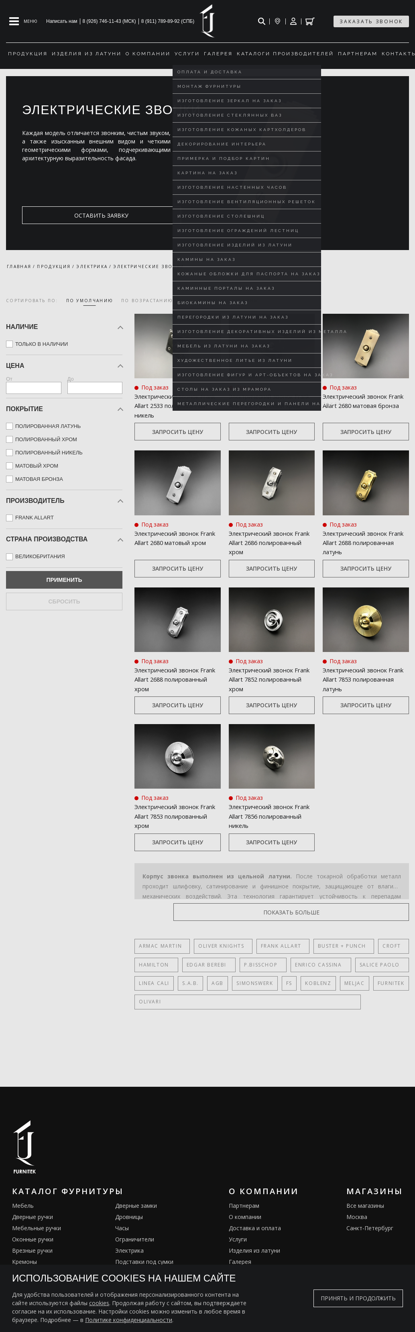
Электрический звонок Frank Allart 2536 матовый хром (271, 405)
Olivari (150, 1001)
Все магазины (365, 1205)
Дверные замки (136, 1205)
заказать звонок (371, 21)
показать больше (370, 912)
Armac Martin (160, 945)
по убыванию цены (229, 300)
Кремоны (24, 1261)
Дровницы (129, 1217)
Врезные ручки (32, 1250)
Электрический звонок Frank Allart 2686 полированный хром (271, 542)
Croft (377, 945)
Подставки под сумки (144, 1261)
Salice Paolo (360, 964)
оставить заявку (61, 215)
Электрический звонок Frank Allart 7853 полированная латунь (365, 679)
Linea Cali (154, 983)
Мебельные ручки (36, 1228)
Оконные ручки (32, 1239)
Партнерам (244, 1205)
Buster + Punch (331, 945)
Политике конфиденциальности (128, 1320)
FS (288, 983)
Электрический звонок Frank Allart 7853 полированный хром (176, 815)
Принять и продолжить (358, 1298)
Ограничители (134, 1239)
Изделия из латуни (254, 1250)
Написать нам (61, 21)
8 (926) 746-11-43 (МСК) (109, 21)
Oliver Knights (217, 945)
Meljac (354, 983)
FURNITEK (389, 983)
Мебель (23, 1205)
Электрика (129, 1250)
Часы (122, 1228)
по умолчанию (90, 300)
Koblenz (318, 983)
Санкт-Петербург (369, 1228)
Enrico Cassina (304, 964)
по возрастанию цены (156, 300)
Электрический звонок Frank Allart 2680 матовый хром (176, 542)
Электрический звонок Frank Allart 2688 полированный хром (176, 679)
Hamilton (154, 964)
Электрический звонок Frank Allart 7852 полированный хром (271, 679)
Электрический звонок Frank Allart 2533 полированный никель (176, 405)
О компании (245, 1217)
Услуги (238, 1239)
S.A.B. (190, 983)
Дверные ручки (32, 1217)
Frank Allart (274, 945)
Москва (356, 1217)
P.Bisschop (251, 964)
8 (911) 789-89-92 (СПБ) (168, 21)
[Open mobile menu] (23, 21)
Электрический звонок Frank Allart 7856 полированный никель (271, 815)
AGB (218, 983)
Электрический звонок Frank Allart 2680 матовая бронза (365, 405)
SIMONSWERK (254, 983)
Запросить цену (177, 432)
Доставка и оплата (255, 1228)
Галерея (240, 1261)
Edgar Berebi (202, 964)
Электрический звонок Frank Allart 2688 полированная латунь (365, 542)
